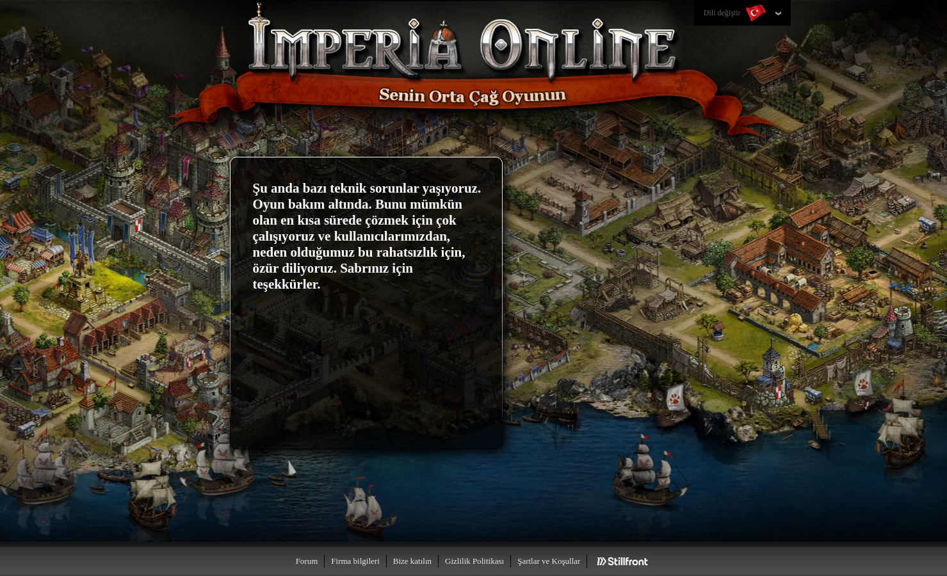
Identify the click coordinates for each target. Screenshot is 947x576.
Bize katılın (412, 561)
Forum (307, 561)
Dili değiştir (736, 13)
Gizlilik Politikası (474, 561)
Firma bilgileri (355, 561)
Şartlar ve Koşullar (548, 561)
